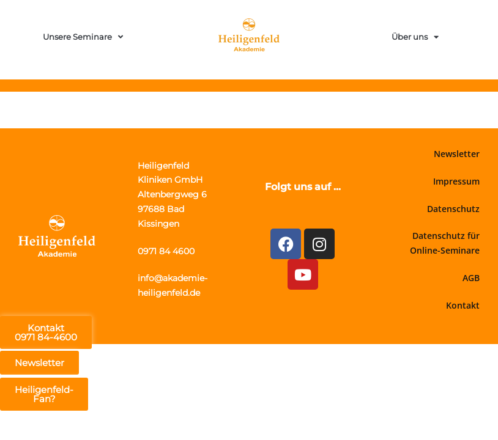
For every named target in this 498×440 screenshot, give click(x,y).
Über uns (415, 37)
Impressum (456, 181)
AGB (471, 278)
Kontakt (463, 305)
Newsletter (457, 154)
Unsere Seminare (83, 37)
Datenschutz (453, 209)
